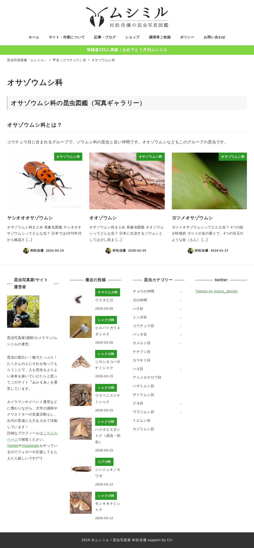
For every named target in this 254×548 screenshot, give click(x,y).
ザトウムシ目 (143, 395)
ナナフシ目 (142, 352)
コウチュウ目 (143, 326)
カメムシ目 (142, 343)
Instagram (30, 445)
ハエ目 (138, 369)
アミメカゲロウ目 (147, 377)
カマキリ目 (142, 360)
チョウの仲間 (143, 291)
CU (169, 540)
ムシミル (102, 540)
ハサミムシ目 (143, 386)
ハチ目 (138, 309)
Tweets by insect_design (216, 291)
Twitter (13, 445)
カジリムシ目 (143, 429)
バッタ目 (140, 334)
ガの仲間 (140, 300)
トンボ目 (140, 317)
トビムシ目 (142, 420)
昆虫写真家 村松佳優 (129, 540)
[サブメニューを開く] (180, 291)
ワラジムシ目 (143, 412)
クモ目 (138, 403)
